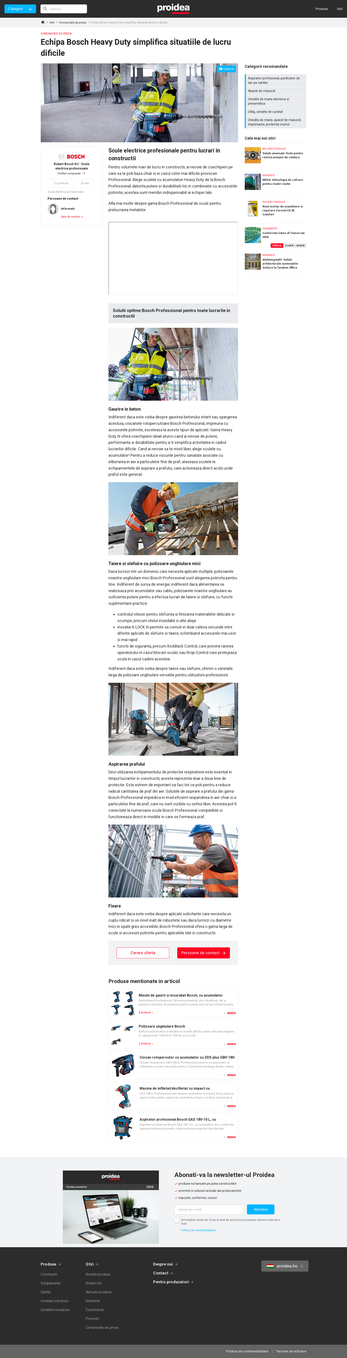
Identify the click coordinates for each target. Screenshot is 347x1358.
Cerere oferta (143, 952)
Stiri (52, 22)
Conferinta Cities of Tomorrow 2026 (275, 236)
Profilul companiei (71, 168)
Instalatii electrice (54, 1301)
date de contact (70, 216)
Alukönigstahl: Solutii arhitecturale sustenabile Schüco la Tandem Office (275, 263)
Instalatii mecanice (55, 1310)
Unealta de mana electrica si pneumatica (276, 101)
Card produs (173, 1003)
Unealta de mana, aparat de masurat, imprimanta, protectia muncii (276, 122)
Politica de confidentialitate (198, 1230)
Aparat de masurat (276, 91)
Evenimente (95, 1310)
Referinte (93, 1301)
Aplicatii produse (99, 1292)
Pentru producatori (171, 1282)
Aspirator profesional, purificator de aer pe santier (276, 80)
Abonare (261, 1209)
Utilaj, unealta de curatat (276, 112)
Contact (160, 1273)
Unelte (46, 1292)
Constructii (49, 1274)
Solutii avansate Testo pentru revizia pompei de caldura (275, 156)
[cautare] (63, 8)
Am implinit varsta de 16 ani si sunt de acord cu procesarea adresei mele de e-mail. (230, 1221)
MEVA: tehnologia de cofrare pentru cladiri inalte (275, 182)
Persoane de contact (203, 952)
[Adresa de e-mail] (209, 1210)
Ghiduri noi (94, 1283)
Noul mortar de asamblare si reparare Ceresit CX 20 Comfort (275, 209)
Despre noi (163, 1264)
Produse (48, 1264)
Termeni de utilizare (291, 1351)
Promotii (92, 1319)
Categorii (15, 9)
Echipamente (51, 1283)
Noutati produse (98, 1274)
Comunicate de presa (72, 22)
